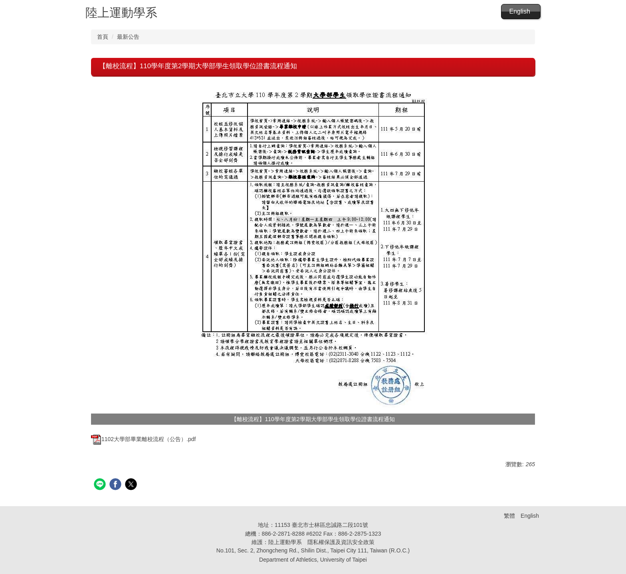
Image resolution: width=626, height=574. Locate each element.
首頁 (102, 37)
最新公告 (128, 37)
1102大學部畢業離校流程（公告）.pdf (143, 439)
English (519, 11)
